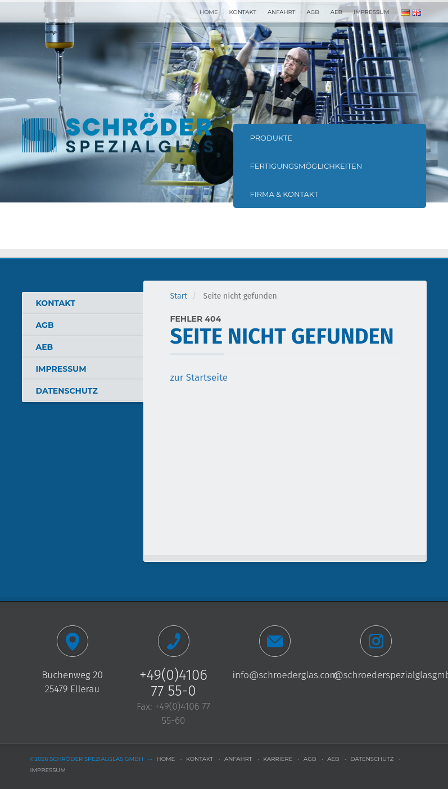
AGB (312, 12)
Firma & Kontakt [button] (284, 194)
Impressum (371, 12)
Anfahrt (281, 12)
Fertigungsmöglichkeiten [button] (306, 165)
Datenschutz (67, 391)
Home (209, 12)
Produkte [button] (271, 137)
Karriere (277, 759)
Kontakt (242, 12)
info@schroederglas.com (285, 675)
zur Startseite (199, 378)
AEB (336, 12)
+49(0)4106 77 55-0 (173, 683)
